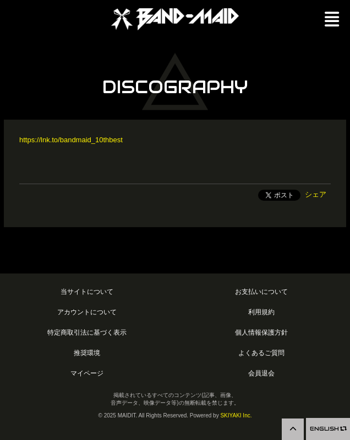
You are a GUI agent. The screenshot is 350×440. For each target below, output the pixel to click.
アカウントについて (87, 312)
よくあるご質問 (261, 352)
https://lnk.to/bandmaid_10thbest (71, 140)
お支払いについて (261, 291)
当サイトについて (87, 291)
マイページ (86, 373)
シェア (315, 194)
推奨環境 (87, 352)
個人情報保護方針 (261, 332)
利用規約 (261, 312)
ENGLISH (328, 428)
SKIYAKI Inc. (235, 415)
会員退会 (261, 373)
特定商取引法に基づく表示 (87, 332)
